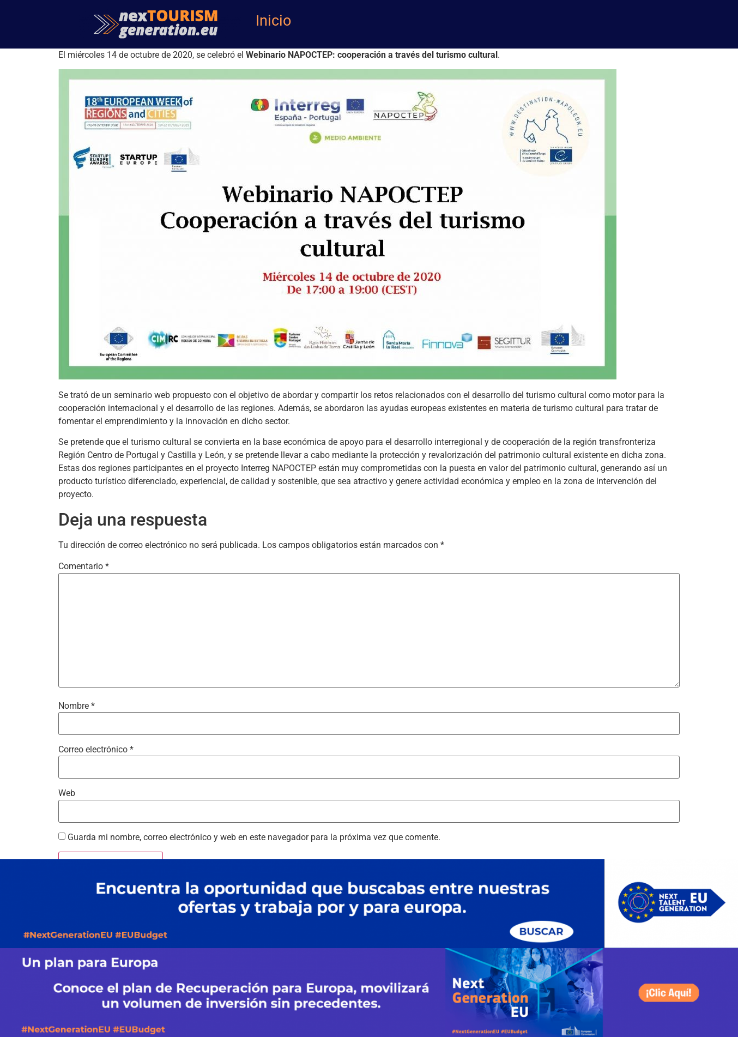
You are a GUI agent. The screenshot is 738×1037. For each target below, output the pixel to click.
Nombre (76, 706)
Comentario (83, 566)
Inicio (273, 20)
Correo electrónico (96, 749)
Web (66, 793)
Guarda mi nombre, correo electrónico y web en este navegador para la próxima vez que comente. (254, 837)
